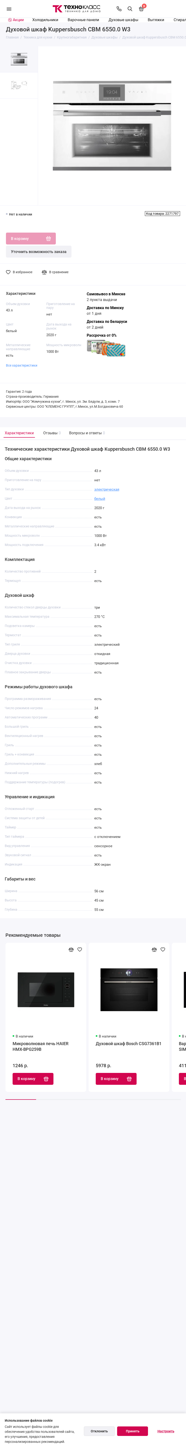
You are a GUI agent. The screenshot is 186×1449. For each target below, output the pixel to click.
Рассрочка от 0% (102, 335)
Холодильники (45, 20)
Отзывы (51, 433)
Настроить (165, 1431)
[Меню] (9, 9)
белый (99, 499)
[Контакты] (119, 8)
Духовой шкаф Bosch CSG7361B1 (129, 1043)
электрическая (106, 489)
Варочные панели (83, 20)
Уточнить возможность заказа (39, 251)
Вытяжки (156, 20)
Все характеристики (21, 365)
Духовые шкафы (123, 20)
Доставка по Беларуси (107, 321)
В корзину (33, 1079)
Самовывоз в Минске (106, 294)
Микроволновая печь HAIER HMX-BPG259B (40, 1046)
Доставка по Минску (105, 308)
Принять (132, 1431)
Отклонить (99, 1431)
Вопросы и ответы (86, 433)
